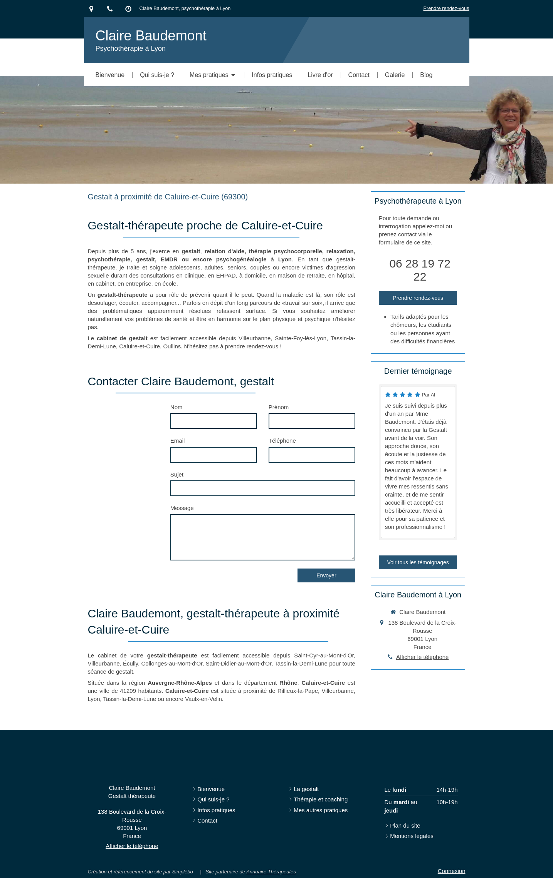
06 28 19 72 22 (419, 270)
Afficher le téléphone (422, 657)
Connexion (452, 871)
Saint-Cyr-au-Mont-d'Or (324, 655)
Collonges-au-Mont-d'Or (171, 663)
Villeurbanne (104, 663)
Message (182, 508)
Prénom (279, 407)
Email (177, 440)
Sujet (176, 474)
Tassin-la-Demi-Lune (301, 663)
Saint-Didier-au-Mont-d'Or (238, 663)
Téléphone (282, 440)
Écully (130, 663)
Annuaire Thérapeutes (271, 872)
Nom (176, 407)
